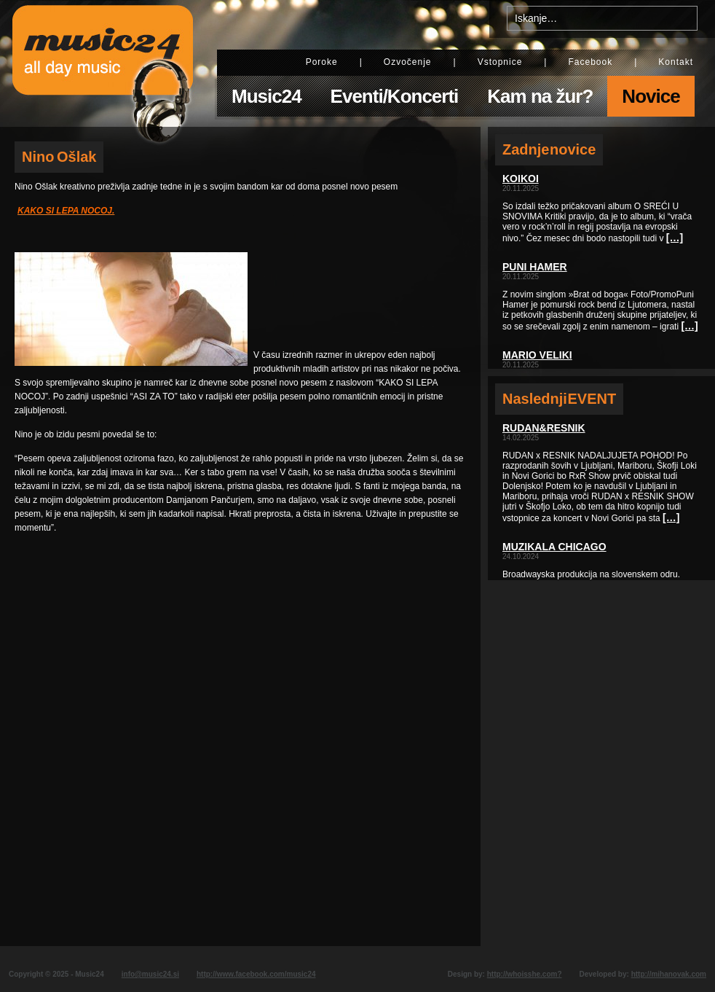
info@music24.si (150, 974)
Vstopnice (500, 62)
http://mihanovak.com (668, 974)
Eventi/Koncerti (395, 96)
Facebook (590, 62)
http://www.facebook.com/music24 (256, 974)
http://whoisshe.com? (524, 974)
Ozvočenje (408, 62)
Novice (650, 96)
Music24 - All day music (102, 63)
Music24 (266, 96)
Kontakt (675, 62)
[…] (674, 237)
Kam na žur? (540, 96)
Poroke (322, 62)
